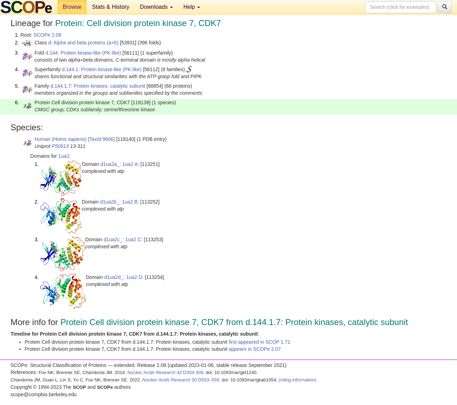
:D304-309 (165, 372)
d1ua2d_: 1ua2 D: (123, 277)
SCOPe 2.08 (47, 35)
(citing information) (298, 379)
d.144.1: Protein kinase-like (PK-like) (102, 69)
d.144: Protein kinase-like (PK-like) (83, 53)
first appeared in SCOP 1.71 (259, 342)
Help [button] (191, 7)
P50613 (60, 146)
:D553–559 (180, 379)
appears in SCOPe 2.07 (255, 349)
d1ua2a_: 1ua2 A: (119, 164)
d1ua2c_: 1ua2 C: (123, 239)
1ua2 (63, 156)
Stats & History (110, 7)
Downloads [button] (156, 7)
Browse (72, 7)
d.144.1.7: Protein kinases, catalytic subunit (97, 86)
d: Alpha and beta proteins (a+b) (83, 42)
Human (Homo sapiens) (61, 139)
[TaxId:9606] (101, 139)
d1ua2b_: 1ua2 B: (119, 202)
